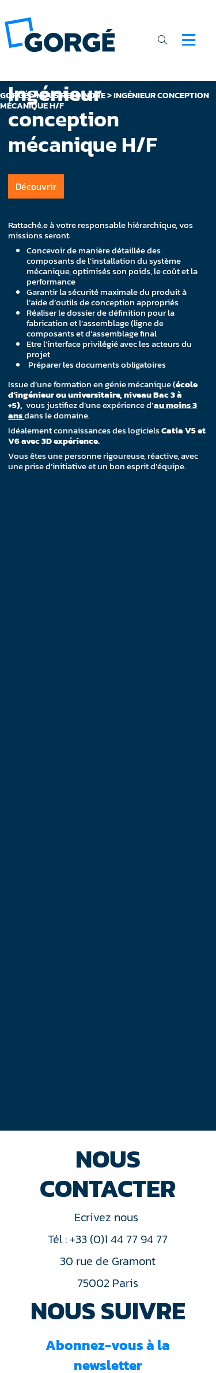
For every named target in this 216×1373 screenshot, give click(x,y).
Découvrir (36, 186)
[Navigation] (189, 39)
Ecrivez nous (107, 1217)
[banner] (60, 33)
